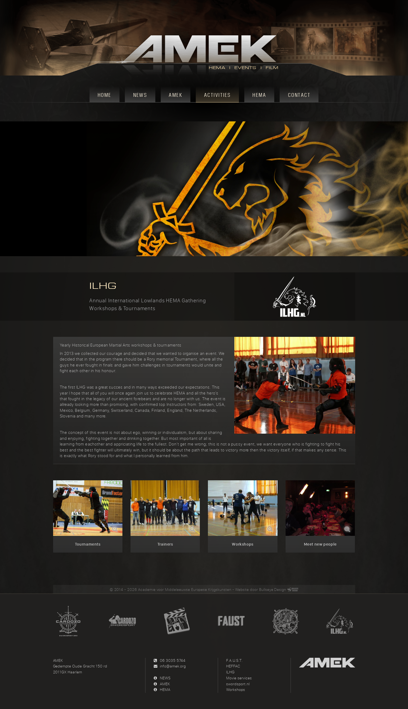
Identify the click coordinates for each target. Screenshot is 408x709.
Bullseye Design (272, 589)
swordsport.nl (237, 683)
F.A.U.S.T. (234, 660)
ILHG (230, 672)
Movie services (239, 678)
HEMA (217, 67)
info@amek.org (173, 666)
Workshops (235, 689)
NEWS (165, 678)
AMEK (165, 683)
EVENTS (245, 67)
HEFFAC (233, 666)
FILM (272, 67)
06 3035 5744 (173, 660)
